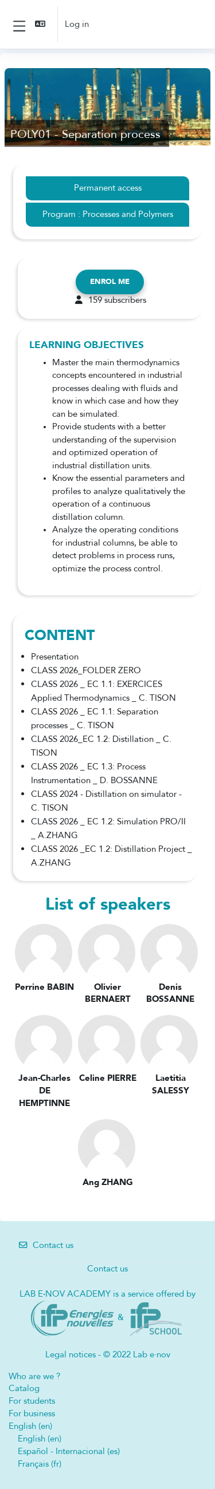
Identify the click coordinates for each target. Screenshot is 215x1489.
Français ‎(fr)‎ (39, 1464)
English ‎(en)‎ (30, 1426)
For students (32, 1401)
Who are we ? (34, 1376)
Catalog (24, 1388)
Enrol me (110, 282)
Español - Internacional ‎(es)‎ (69, 1451)
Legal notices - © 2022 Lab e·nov (107, 1354)
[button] (41, 24)
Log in (77, 24)
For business (32, 1413)
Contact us (45, 1245)
